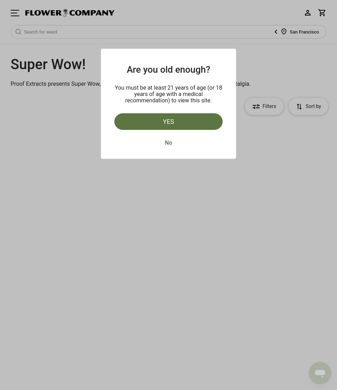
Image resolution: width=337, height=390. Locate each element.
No (168, 142)
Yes (168, 121)
